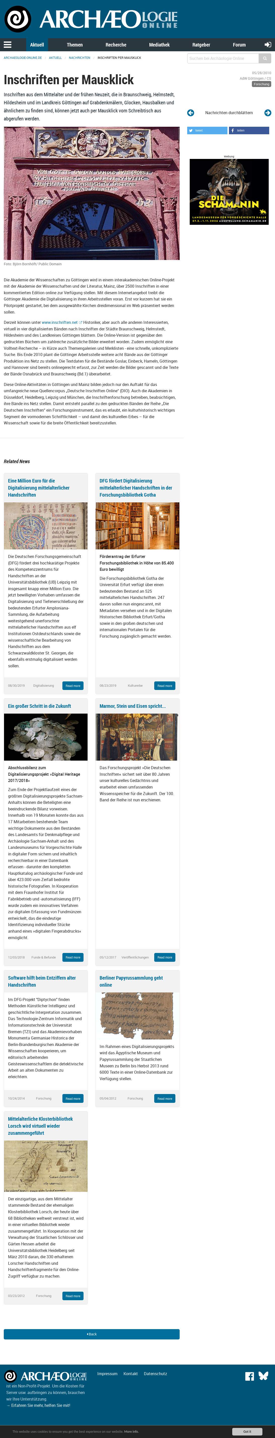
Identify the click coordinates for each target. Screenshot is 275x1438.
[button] (207, 130)
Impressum (107, 1373)
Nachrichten (79, 58)
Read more (73, 686)
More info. (131, 1431)
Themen (75, 44)
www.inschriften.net (60, 322)
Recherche (116, 44)
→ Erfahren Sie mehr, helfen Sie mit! (38, 1405)
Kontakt (131, 1373)
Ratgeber (201, 44)
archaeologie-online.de (23, 58)
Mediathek (159, 44)
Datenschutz (155, 1373)
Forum (239, 44)
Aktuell (37, 44)
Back (92, 1334)
